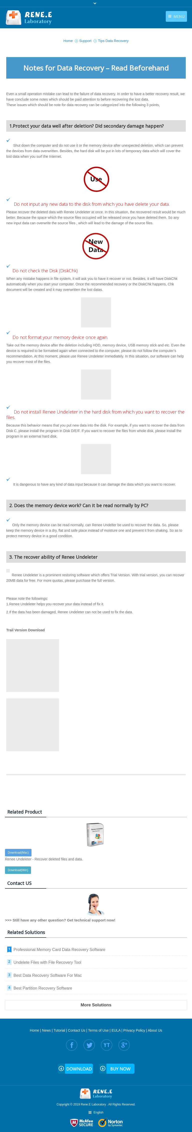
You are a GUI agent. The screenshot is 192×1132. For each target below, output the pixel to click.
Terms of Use (98, 1030)
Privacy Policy (134, 1030)
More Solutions (96, 1005)
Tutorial (59, 1030)
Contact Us (76, 1030)
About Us (155, 1030)
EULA (116, 1030)
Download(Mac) (18, 852)
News (46, 1030)
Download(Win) (18, 870)
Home (34, 1030)
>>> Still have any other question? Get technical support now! (60, 920)
